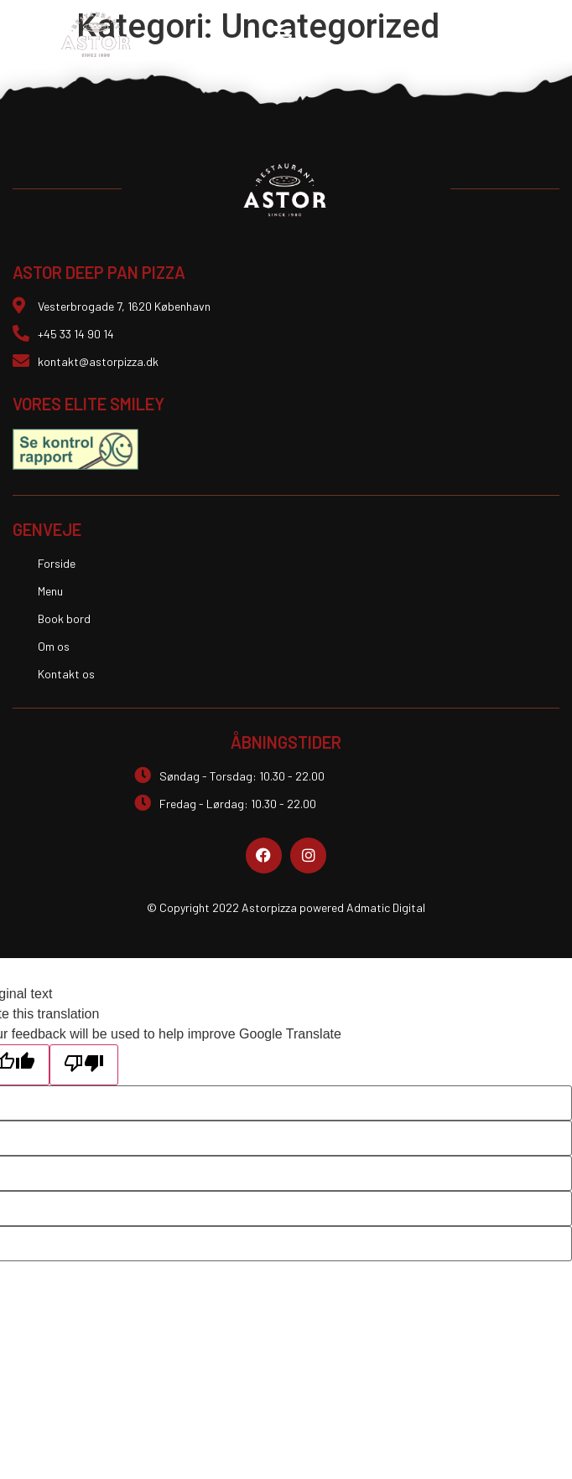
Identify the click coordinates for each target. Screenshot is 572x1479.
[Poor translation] (83, 1064)
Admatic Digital (385, 907)
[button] (283, 35)
